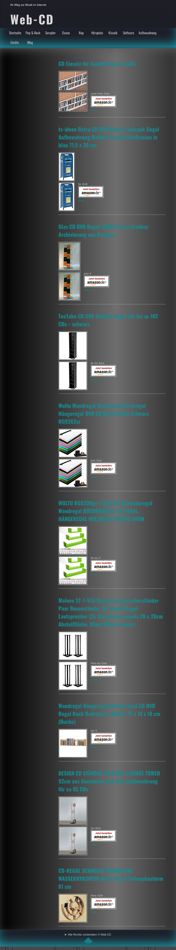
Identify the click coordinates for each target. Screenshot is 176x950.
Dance (66, 32)
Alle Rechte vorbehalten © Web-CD (89, 938)
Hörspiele (97, 32)
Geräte (14, 42)
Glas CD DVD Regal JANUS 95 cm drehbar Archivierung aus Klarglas (103, 230)
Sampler (50, 32)
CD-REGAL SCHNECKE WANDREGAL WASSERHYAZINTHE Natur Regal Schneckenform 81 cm (110, 878)
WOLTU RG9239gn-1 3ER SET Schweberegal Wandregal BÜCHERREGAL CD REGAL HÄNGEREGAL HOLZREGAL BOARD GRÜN (105, 511)
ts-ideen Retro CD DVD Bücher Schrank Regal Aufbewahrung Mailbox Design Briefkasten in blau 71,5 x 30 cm (108, 137)
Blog (30, 42)
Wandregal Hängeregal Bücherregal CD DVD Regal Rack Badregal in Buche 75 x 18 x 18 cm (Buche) (109, 713)
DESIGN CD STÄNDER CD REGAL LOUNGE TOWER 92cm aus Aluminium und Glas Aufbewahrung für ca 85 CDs (109, 781)
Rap (81, 32)
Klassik (112, 32)
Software (128, 32)
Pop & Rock (33, 32)
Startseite (15, 32)
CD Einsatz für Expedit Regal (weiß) (97, 63)
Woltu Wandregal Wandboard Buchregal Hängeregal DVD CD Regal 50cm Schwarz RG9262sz (103, 413)
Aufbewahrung (148, 32)
